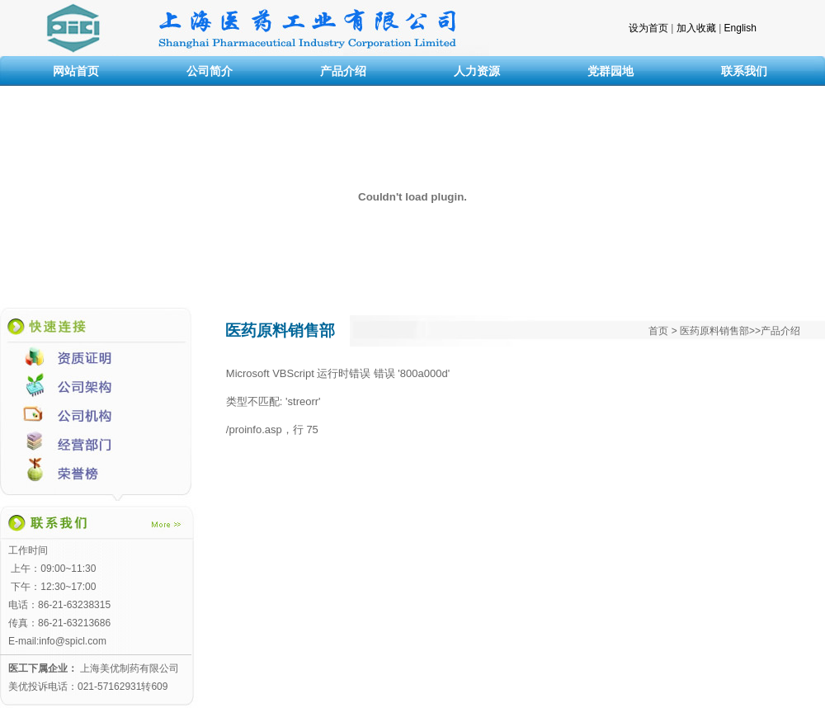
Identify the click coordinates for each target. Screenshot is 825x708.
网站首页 (76, 71)
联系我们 (744, 71)
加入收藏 (696, 28)
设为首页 (648, 28)
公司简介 (209, 71)
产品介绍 (343, 71)
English (740, 28)
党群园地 (610, 71)
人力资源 (477, 71)
